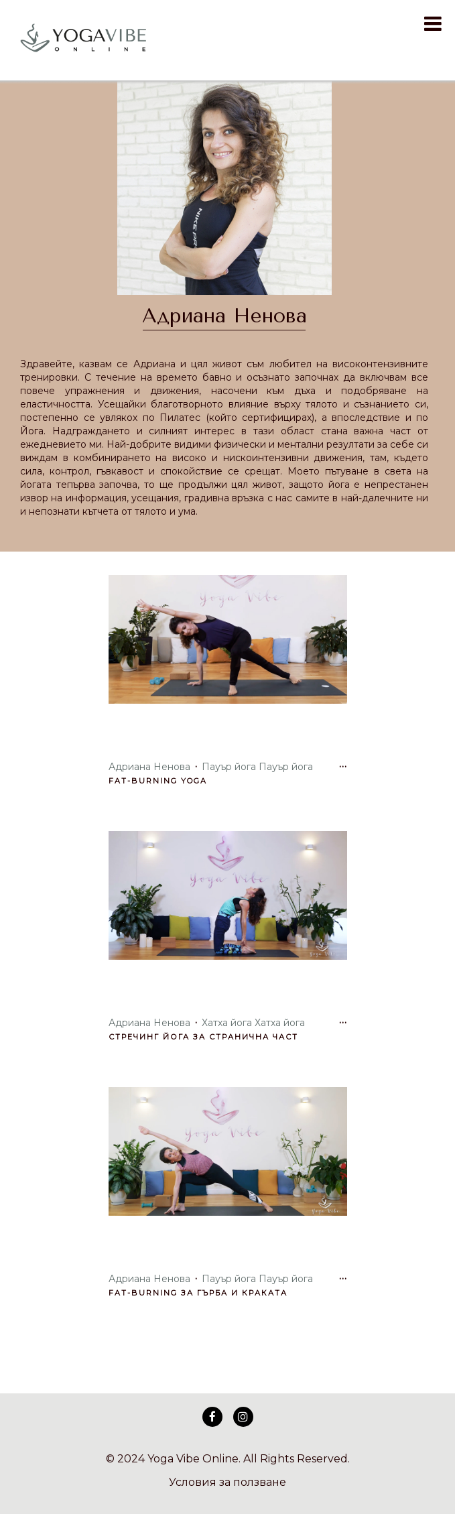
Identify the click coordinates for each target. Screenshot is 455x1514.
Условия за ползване (227, 1482)
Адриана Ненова (224, 316)
